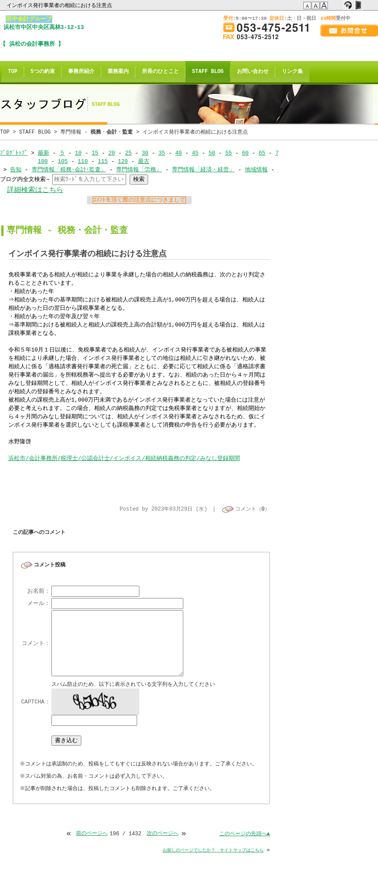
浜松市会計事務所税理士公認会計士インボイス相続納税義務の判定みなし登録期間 (124, 458)
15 (94, 153)
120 (123, 161)
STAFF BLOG (208, 72)
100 (43, 161)
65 (261, 153)
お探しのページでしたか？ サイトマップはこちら (213, 851)
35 (161, 153)
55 (228, 153)
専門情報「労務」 (139, 170)
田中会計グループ (29, 19)
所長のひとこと (160, 72)
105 (63, 161)
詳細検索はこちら (35, 190)
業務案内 (118, 72)
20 (111, 153)
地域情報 (256, 170)
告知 (16, 170)
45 (195, 153)
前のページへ (91, 834)
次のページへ (162, 834)
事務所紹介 (81, 72)
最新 (43, 153)
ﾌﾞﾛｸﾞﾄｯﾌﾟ (14, 153)
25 (128, 153)
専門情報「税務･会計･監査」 (69, 170)
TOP (13, 72)
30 (145, 153)
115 (103, 161)
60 (245, 153)
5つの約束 (43, 72)
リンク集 (292, 72)
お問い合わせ (253, 72)
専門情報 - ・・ (96, 132)
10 (78, 153)
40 (178, 153)
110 (83, 161)
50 (211, 153)
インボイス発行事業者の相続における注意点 (60, 5)
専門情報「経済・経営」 (203, 170)
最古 (143, 161)
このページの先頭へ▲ (244, 834)
